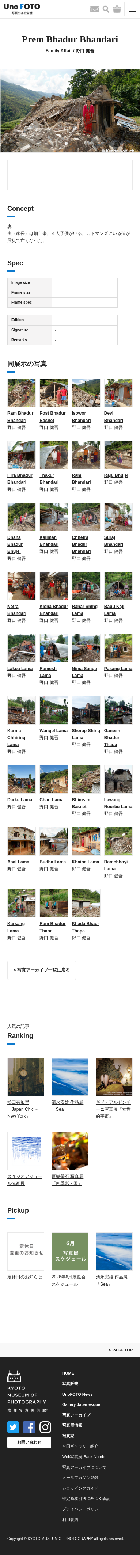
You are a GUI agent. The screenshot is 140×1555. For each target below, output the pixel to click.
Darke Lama (19, 799)
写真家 (68, 1436)
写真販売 (70, 1383)
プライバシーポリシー (82, 1509)
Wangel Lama (53, 730)
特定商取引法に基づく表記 (86, 1498)
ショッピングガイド (80, 1488)
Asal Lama (18, 861)
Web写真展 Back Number (85, 1457)
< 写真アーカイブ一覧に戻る (42, 970)
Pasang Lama (118, 668)
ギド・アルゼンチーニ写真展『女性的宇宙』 (113, 1109)
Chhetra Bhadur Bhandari (81, 544)
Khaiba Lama (85, 861)
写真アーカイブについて (84, 1467)
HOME (68, 1373)
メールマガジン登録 (80, 1477)
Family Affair (59, 50)
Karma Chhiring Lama (16, 737)
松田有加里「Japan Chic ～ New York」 (23, 1109)
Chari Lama (51, 799)
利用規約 (70, 1519)
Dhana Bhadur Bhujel (15, 544)
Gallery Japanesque (81, 1404)
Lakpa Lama (20, 668)
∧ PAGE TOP (120, 1350)
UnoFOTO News (77, 1394)
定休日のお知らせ (24, 1277)
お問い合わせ (29, 1442)
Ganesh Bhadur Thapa (112, 737)
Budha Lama (52, 861)
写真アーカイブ (76, 1415)
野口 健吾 (85, 50)
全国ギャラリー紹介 (80, 1446)
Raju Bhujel (116, 475)
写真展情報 (72, 1425)
